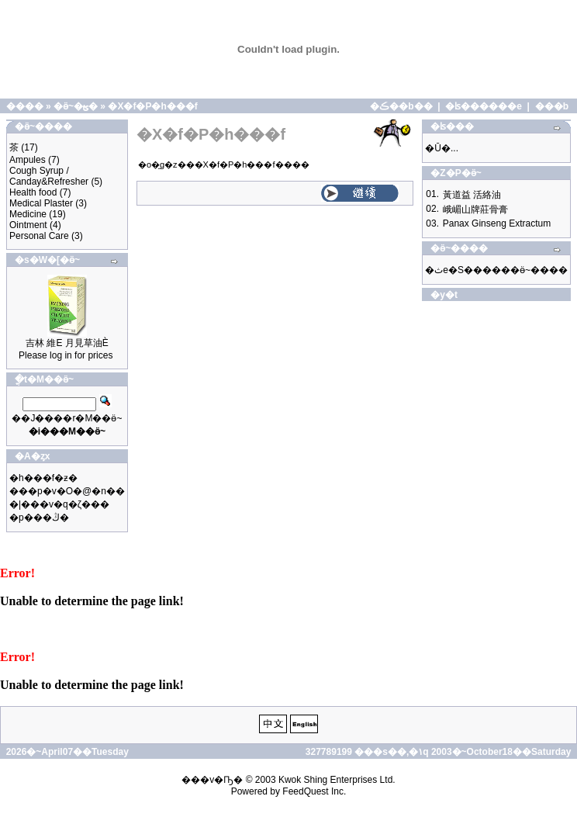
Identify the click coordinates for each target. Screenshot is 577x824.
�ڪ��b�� (401, 106)
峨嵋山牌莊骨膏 (475, 209)
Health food (33, 192)
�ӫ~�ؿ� (76, 106)
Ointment (28, 225)
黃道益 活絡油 (472, 194)
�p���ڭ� (39, 517)
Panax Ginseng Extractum (497, 223)
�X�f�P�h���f (152, 106)
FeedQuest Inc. (314, 791)
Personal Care (39, 235)
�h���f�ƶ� (43, 478)
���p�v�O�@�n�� (67, 491)
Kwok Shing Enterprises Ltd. (337, 779)
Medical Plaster (41, 203)
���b (551, 106)
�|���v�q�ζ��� (59, 504)
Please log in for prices (65, 355)
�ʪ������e (483, 106)
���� (24, 106)
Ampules (27, 159)
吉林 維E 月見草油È (67, 343)
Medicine (28, 214)
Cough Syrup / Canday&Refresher (48, 176)
